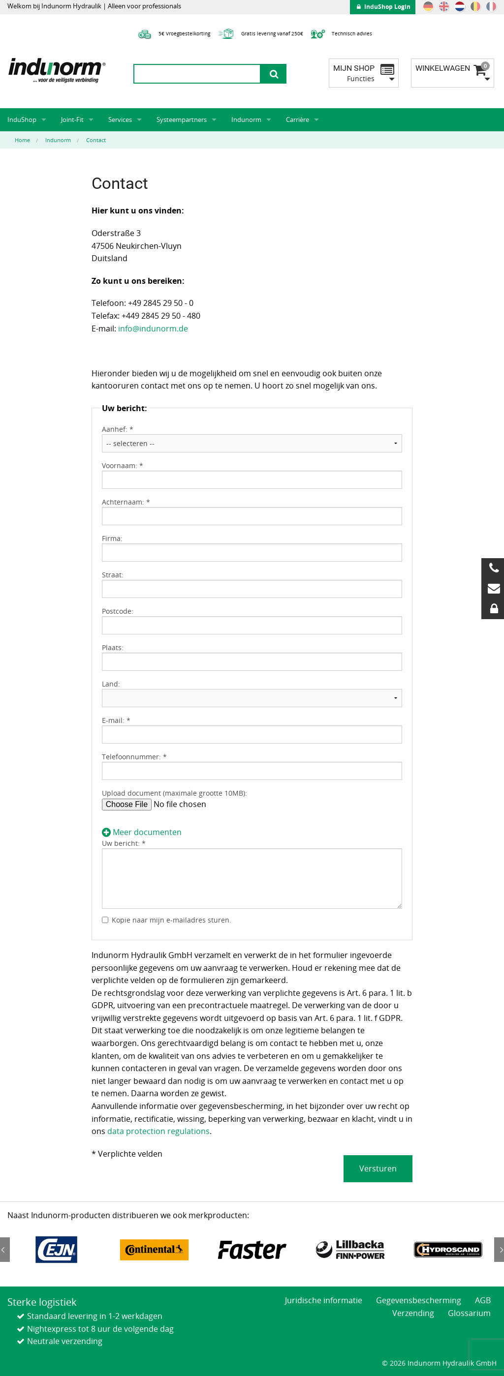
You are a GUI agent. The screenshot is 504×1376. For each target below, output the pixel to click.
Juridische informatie (323, 1300)
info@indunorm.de (153, 328)
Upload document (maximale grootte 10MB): (174, 793)
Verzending (413, 1313)
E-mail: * (116, 720)
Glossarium (469, 1313)
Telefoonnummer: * (134, 756)
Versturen (378, 1168)
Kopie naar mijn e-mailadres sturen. (171, 920)
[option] (56, 1250)
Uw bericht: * (124, 843)
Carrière (297, 119)
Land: (111, 683)
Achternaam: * (126, 502)
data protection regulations (158, 1131)
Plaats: (113, 647)
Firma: (112, 538)
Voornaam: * (122, 465)
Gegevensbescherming (418, 1300)
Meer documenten (142, 832)
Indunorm (246, 119)
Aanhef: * (117, 429)
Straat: (113, 574)
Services (120, 119)
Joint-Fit (72, 119)
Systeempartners (182, 119)
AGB (483, 1300)
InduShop (21, 119)
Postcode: (117, 611)
